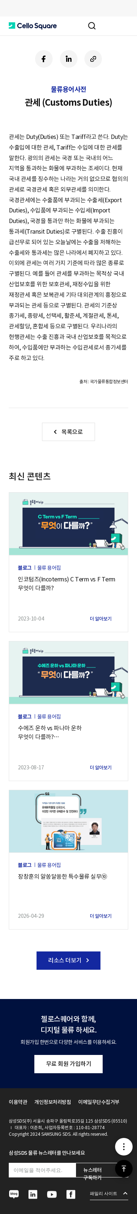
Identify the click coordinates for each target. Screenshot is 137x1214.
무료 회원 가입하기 (68, 1063)
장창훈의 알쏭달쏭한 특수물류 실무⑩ (62, 876)
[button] (33, 26)
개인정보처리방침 (52, 1102)
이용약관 (18, 1102)
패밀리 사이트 (103, 1193)
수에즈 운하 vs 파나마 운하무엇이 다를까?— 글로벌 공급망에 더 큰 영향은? (57, 732)
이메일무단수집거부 (98, 1102)
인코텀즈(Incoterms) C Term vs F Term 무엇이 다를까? (66, 584)
